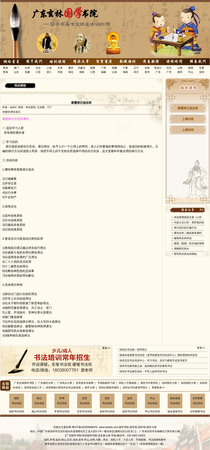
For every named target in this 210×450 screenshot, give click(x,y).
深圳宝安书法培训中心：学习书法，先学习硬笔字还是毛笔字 (153, 360)
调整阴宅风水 (181, 248)
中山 (190, 72)
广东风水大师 (64, 382)
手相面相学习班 (106, 382)
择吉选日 (15, 111)
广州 (168, 72)
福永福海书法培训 (175, 401)
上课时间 (188, 130)
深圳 (201, 72)
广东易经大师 (45, 382)
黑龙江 (158, 67)
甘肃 (201, 67)
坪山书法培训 (152, 401)
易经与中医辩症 (149, 382)
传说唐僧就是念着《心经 (188, 217)
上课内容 (188, 119)
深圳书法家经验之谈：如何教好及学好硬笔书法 (145, 366)
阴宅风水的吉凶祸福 (185, 253)
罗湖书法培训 (62, 401)
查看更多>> (158, 387)
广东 (158, 72)
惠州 (179, 72)
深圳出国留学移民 (109, 387)
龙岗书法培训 (107, 401)
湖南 (81, 72)
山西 (179, 67)
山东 (16, 72)
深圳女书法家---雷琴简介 (133, 349)
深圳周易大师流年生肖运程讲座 (63, 387)
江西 (92, 72)
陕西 (190, 67)
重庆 (70, 67)
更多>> (106, 348)
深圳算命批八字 (33, 387)
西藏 (114, 67)
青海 (5, 72)
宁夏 (125, 67)
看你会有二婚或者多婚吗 (188, 232)
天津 (59, 67)
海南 (125, 72)
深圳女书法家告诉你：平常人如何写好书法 (143, 371)
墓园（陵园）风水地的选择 (189, 243)
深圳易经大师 (188, 382)
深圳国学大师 (169, 382)
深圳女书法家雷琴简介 (135, 387)
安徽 (27, 72)
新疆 (92, 67)
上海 (49, 67)
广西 (103, 67)
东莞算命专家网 (84, 382)
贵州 (147, 72)
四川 (136, 72)
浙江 (49, 72)
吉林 (147, 67)
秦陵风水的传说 (183, 238)
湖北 (70, 72)
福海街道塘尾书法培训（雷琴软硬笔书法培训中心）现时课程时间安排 (158, 355)
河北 (168, 67)
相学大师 (90, 387)
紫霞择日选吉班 (188, 108)
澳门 (16, 67)
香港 (5, 67)
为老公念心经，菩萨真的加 (189, 222)
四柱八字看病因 (127, 382)
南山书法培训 (39, 401)
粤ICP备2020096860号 (85, 427)
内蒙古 (82, 67)
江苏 (38, 72)
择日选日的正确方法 (185, 227)
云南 (114, 72)
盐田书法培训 (130, 401)
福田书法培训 (17, 401)
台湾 (27, 67)
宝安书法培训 (84, 401)
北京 (38, 67)
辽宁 (136, 67)
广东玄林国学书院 (24, 382)
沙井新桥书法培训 (198, 401)
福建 (103, 72)
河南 (59, 72)
